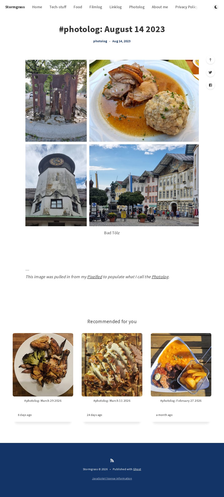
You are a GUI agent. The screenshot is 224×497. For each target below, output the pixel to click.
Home (37, 6)
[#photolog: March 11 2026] (112, 410)
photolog (100, 41)
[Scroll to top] (210, 60)
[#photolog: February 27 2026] (181, 410)
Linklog (116, 6)
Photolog (136, 6)
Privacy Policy (186, 6)
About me (160, 6)
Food (78, 6)
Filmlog (95, 6)
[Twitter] (210, 72)
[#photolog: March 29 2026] (43, 410)
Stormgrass (15, 6)
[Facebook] (210, 85)
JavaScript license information (112, 478)
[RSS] (112, 461)
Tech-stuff (57, 6)
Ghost (137, 469)
